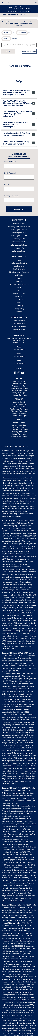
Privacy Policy (19, 305)
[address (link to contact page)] (2, 2)
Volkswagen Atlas (19, 220)
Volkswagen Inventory (19, 259)
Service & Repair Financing (19, 281)
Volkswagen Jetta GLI (19, 238)
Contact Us (19, 296)
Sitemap (19, 308)
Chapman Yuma (19, 326)
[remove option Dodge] (6, 31)
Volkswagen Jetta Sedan (19, 241)
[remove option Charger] (21, 31)
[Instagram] (18, 369)
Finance (19, 274)
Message (11, 192)
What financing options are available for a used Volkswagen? (19, 121)
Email (10, 169)
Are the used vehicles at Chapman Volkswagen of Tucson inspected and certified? (19, 102)
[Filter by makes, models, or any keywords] (19, 43)
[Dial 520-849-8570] (8, 2)
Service (19, 277)
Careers (19, 299)
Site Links (17, 253)
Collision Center (19, 290)
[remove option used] (6, 37)
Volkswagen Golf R (19, 229)
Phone (6, 181)
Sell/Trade (19, 271)
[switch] (35, 2)
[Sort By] (29, 50)
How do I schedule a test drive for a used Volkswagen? (19, 130)
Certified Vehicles (19, 265)
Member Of (17, 313)
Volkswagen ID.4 (19, 235)
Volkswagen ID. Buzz (19, 232)
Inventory (17, 216)
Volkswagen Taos (19, 244)
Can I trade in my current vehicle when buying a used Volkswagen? (19, 112)
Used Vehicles (19, 262)
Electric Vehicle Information (19, 268)
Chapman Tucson (19, 320)
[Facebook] (15, 369)
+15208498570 (19, 346)
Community (19, 302)
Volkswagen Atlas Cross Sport (19, 223)
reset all (15, 37)
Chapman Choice (19, 317)
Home (19, 256)
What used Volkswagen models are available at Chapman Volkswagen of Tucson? (19, 91)
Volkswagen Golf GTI (19, 226)
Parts (19, 284)
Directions (19, 293)
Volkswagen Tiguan (19, 247)
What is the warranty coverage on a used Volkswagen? (19, 139)
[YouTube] (22, 369)
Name (10, 158)
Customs (19, 287)
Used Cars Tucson (19, 323)
